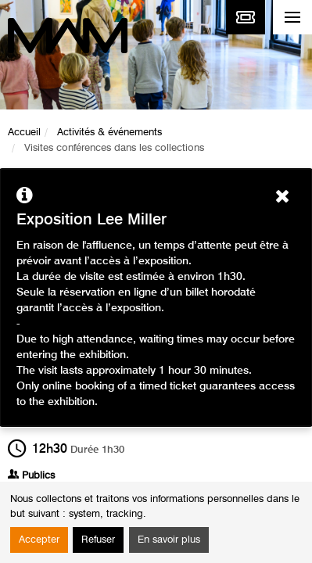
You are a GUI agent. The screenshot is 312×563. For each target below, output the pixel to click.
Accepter (39, 540)
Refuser (98, 540)
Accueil (24, 132)
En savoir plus (169, 540)
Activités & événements (109, 132)
